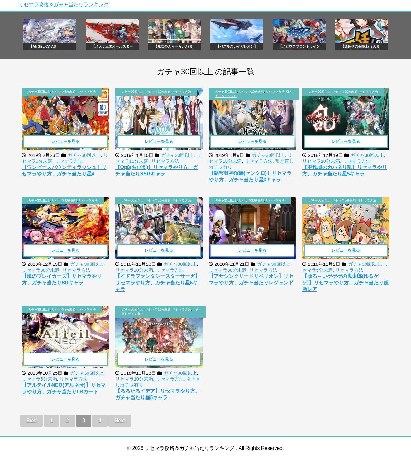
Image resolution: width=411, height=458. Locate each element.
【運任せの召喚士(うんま (360, 46)
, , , (254, 94)
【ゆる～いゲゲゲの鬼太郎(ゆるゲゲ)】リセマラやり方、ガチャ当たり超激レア (345, 282)
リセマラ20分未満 (157, 200)
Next (120, 420)
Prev (31, 420)
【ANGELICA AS (42, 46)
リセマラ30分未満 (64, 200)
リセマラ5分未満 (63, 91)
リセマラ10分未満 (157, 91)
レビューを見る (65, 141)
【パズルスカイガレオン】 (236, 46)
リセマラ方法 (86, 91)
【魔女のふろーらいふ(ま (173, 46)
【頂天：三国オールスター (112, 46)
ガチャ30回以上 (39, 91)
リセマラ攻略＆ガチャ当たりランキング (63, 4)
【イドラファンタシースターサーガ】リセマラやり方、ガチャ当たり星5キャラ (157, 282)
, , (62, 91)
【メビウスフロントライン (299, 46)
